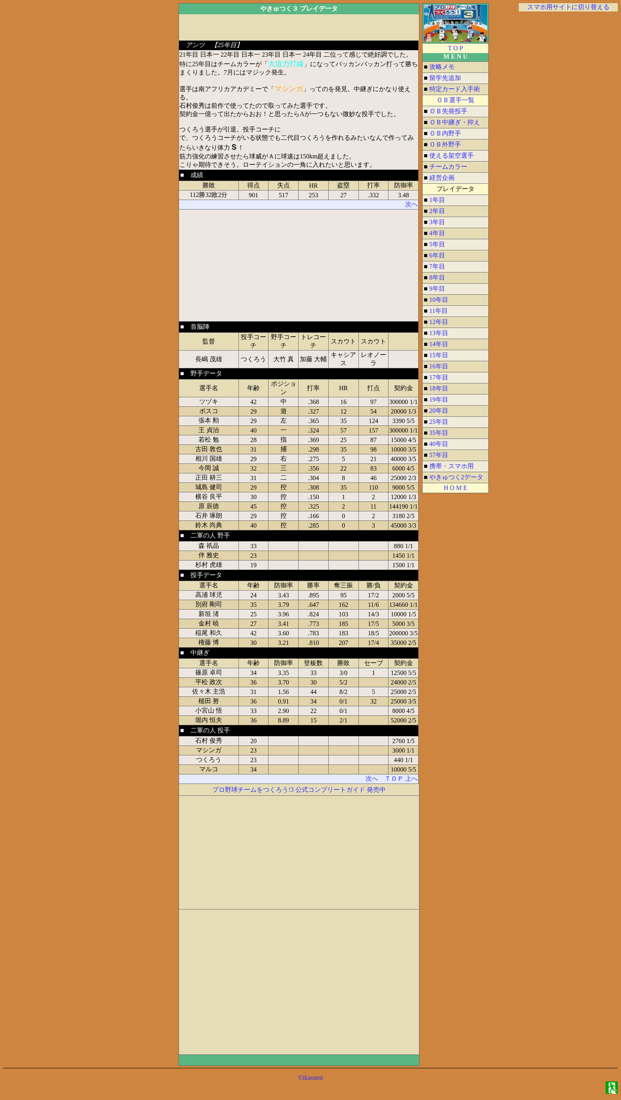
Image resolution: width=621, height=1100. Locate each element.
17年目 (438, 377)
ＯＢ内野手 (445, 133)
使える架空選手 (451, 155)
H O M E (455, 487)
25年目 (438, 421)
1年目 (437, 199)
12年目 (438, 321)
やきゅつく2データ (456, 477)
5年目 (437, 244)
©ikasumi (310, 1077)
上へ (411, 778)
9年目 (437, 288)
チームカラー (448, 166)
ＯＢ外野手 (445, 144)
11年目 (438, 310)
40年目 (438, 443)
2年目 (437, 211)
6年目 (437, 255)
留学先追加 (445, 77)
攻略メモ (442, 66)
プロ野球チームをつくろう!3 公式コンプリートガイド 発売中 (298, 789)
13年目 (438, 333)
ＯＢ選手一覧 (455, 100)
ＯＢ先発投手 (448, 111)
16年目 (438, 366)
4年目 (437, 233)
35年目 (438, 432)
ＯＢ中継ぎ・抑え (454, 122)
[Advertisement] (144, 122)
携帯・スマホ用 (451, 466)
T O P (455, 48)
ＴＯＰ (394, 778)
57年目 (438, 455)
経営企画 (442, 177)
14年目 (438, 344)
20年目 (438, 410)
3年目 (437, 222)
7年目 (437, 266)
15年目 (438, 355)
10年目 (438, 299)
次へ (411, 204)
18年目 (438, 388)
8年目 (437, 277)
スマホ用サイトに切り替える (568, 7)
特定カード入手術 (454, 89)
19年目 (438, 399)
